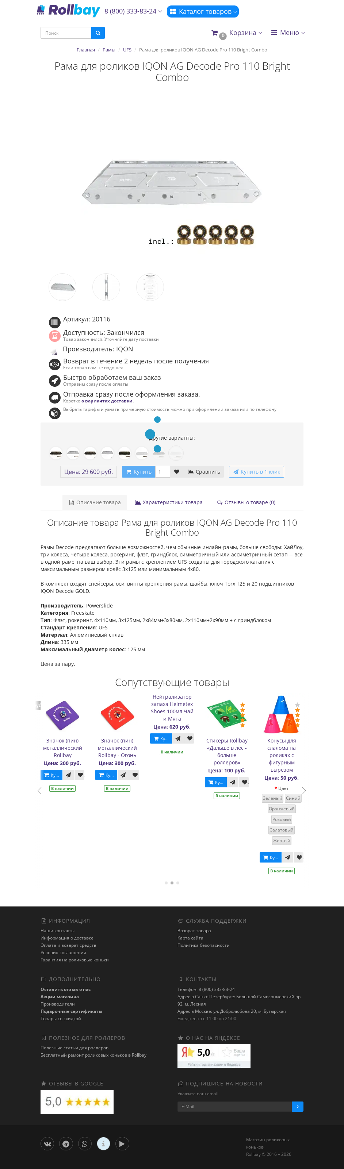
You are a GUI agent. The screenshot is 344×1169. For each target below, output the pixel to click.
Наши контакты (57, 930)
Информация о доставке (67, 938)
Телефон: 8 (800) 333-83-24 (206, 989)
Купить (53, 775)
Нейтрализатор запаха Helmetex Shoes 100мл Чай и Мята (172, 707)
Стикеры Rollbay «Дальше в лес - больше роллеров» (227, 751)
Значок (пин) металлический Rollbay (63, 748)
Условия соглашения (63, 952)
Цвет (284, 788)
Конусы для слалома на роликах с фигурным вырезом (282, 755)
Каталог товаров (203, 11)
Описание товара (94, 502)
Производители (58, 1004)
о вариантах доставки (107, 401)
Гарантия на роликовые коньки (75, 960)
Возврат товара (194, 930)
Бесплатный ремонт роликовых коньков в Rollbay (93, 1055)
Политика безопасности (203, 945)
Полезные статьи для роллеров (74, 1048)
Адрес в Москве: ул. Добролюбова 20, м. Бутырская (231, 1011)
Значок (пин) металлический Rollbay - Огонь (117, 748)
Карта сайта (190, 938)
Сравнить (204, 471)
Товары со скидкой (61, 1018)
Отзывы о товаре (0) (246, 502)
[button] (236, 33)
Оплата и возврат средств (68, 945)
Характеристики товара (169, 502)
